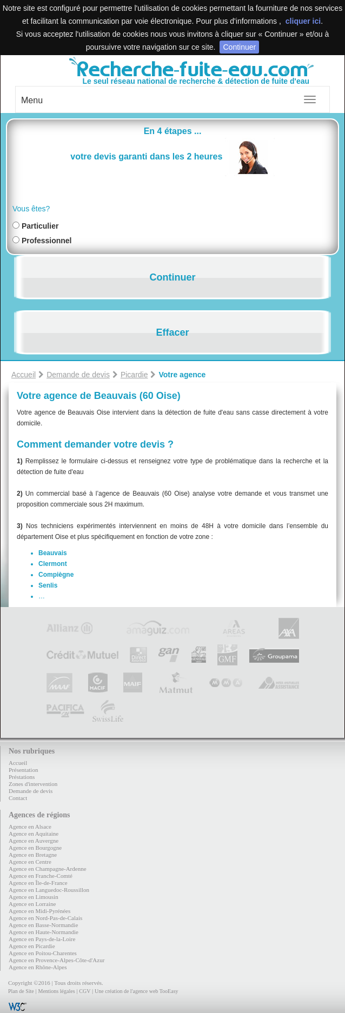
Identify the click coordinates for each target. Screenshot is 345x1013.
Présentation (23, 770)
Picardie (134, 374)
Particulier (40, 226)
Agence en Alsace (30, 826)
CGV (84, 991)
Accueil (23, 374)
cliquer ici (303, 21)
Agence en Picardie (32, 946)
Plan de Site (21, 991)
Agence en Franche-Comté (40, 875)
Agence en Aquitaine (33, 833)
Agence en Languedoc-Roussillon (49, 890)
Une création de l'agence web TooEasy (136, 991)
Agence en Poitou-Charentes (43, 953)
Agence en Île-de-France (38, 882)
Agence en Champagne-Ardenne (48, 868)
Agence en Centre (30, 861)
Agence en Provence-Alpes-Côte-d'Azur (56, 960)
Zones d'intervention (33, 784)
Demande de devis (78, 374)
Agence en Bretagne (33, 854)
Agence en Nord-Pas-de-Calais (45, 918)
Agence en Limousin (33, 897)
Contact (18, 798)
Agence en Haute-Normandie (43, 932)
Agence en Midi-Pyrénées (39, 911)
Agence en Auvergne (33, 840)
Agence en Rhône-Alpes (38, 967)
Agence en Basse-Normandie (43, 925)
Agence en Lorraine (32, 904)
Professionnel (47, 240)
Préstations (22, 777)
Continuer (239, 47)
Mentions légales (56, 991)
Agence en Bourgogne (35, 847)
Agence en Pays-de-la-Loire (42, 939)
